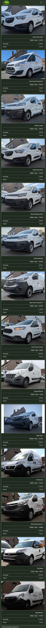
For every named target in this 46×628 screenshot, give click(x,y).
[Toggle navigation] (41, 2)
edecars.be (15, 627)
